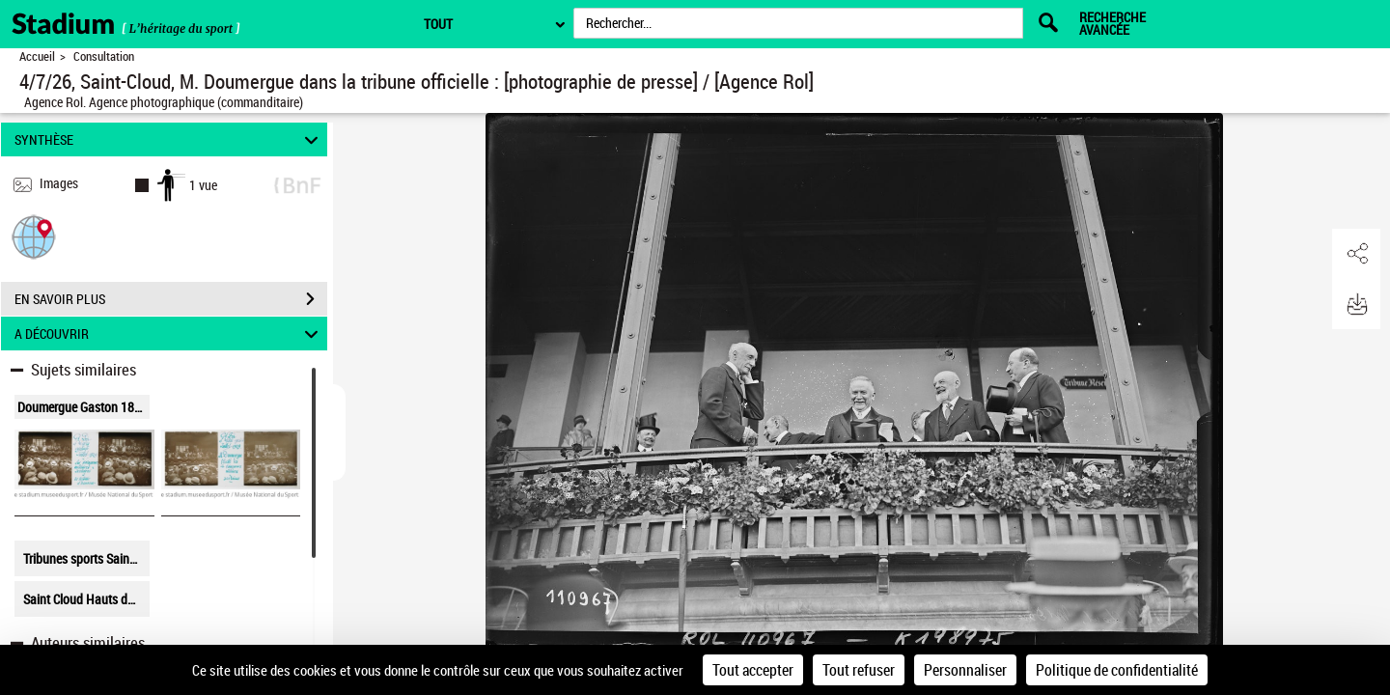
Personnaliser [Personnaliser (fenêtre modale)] (965, 670)
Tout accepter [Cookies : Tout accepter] (752, 670)
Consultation (103, 56)
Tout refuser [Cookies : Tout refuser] (858, 670)
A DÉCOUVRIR (169, 333)
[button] (34, 236)
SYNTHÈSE (169, 139)
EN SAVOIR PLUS (170, 299)
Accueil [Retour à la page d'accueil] (37, 56)
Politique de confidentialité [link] (1117, 670)
